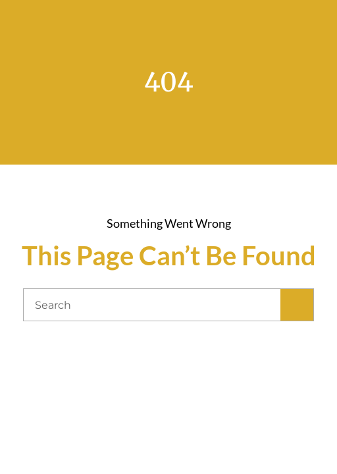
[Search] (296, 305)
